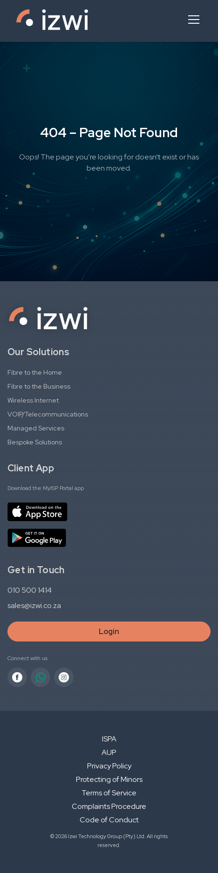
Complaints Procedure (109, 806)
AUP (109, 752)
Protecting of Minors (109, 779)
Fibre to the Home (34, 372)
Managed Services (35, 428)
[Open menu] (193, 19)
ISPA (109, 739)
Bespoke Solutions (34, 442)
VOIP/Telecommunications (47, 414)
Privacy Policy (109, 766)
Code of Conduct (109, 820)
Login (109, 631)
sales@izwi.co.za (34, 605)
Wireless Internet (33, 400)
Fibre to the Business (38, 386)
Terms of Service (109, 793)
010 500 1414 (29, 590)
